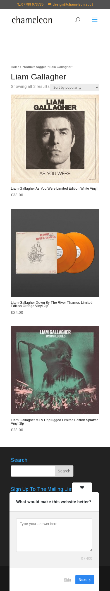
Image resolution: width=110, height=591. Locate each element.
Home (15, 67)
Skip (67, 580)
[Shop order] (74, 87)
